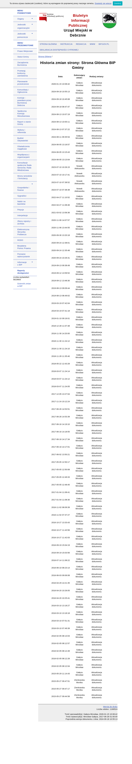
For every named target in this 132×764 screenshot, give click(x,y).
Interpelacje (22, 215)
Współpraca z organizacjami (23, 156)
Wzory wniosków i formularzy (24, 177)
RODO (20, 240)
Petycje (20, 210)
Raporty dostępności (23, 271)
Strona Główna (44, 56)
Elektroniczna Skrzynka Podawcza (23, 231)
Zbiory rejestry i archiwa (24, 222)
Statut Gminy (23, 57)
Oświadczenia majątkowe (23, 147)
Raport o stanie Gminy (24, 123)
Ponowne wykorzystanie (23, 255)
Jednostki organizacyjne (23, 26)
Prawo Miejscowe (25, 51)
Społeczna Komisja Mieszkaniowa (23, 113)
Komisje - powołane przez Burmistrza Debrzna (24, 101)
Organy (20, 19)
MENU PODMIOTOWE (24, 12)
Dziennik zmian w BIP (24, 285)
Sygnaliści (21, 196)
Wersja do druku (110, 707)
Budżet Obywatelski (22, 139)
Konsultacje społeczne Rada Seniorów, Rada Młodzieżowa (24, 166)
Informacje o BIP (22, 263)
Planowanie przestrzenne (23, 82)
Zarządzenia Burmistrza (22, 63)
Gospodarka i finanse (23, 189)
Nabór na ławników (21, 202)
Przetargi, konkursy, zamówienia (22, 73)
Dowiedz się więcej (103, 3)
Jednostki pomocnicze (22, 35)
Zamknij (117, 3)
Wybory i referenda (21, 131)
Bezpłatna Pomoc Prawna (24, 247)
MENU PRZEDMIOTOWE (25, 44)
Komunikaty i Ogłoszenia (23, 91)
